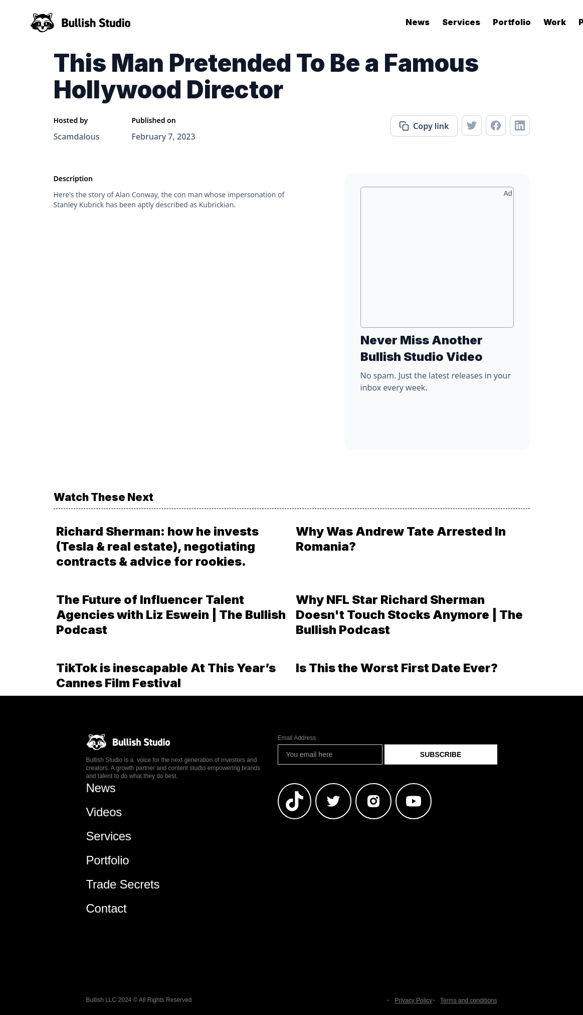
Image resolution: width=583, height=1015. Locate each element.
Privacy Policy (413, 1000)
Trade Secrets (123, 884)
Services (461, 22)
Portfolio (512, 22)
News (418, 22)
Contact (106, 908)
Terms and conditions (468, 1000)
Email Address (297, 737)
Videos (104, 812)
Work (554, 22)
